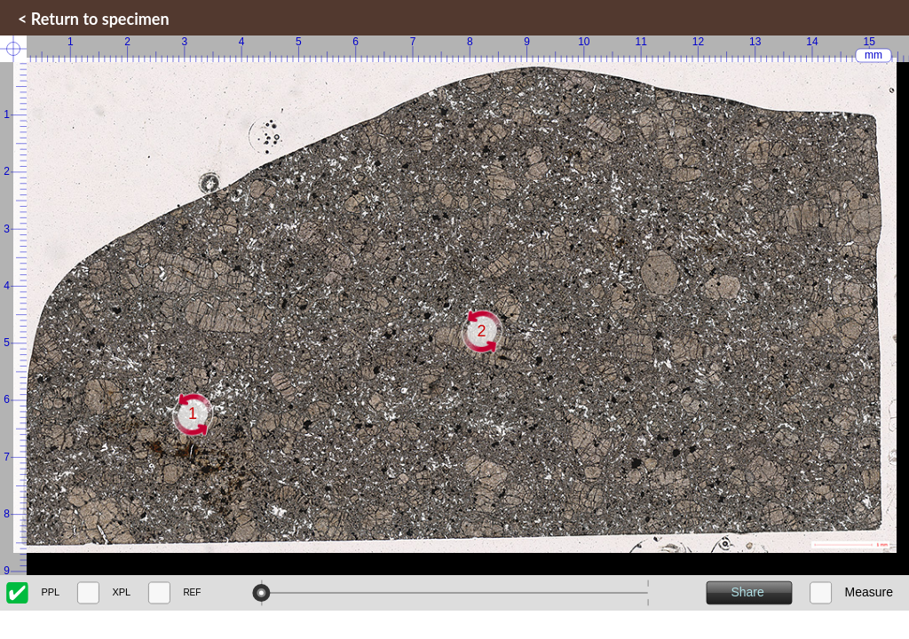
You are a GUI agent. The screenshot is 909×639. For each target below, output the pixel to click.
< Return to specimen (94, 18)
